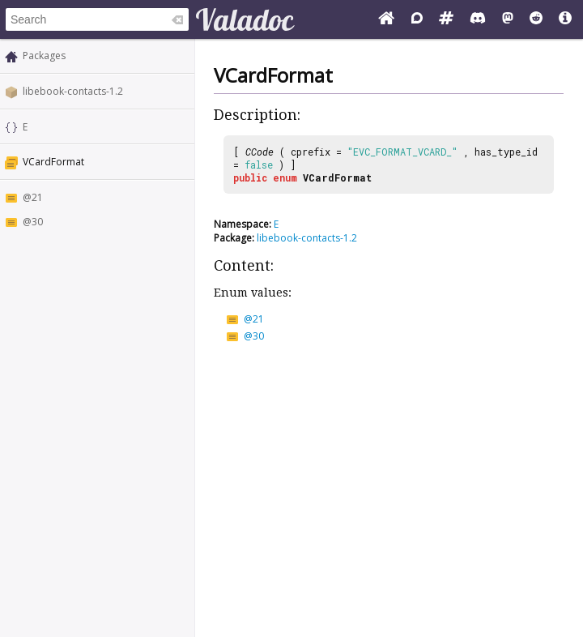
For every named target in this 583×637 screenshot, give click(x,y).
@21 (33, 197)
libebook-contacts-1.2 (73, 91)
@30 (33, 222)
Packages (44, 55)
